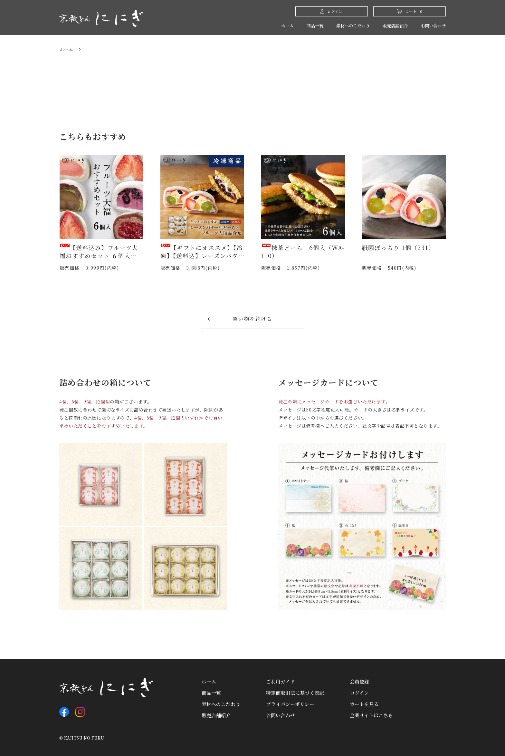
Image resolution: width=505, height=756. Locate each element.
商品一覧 (300, 25)
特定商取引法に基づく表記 (295, 692)
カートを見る (364, 704)
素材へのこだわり (342, 25)
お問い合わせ (431, 25)
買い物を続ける (240, 319)
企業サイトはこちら (371, 715)
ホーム (271, 25)
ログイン (359, 692)
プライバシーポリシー (290, 704)
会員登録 (359, 681)
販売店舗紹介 (389, 25)
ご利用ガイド (280, 681)
